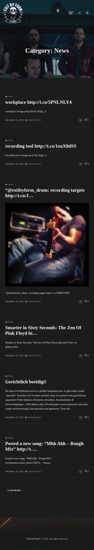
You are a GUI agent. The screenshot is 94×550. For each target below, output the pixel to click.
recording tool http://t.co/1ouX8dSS (40, 146)
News (10, 96)
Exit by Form (34, 120)
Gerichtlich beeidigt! (25, 381)
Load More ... (15, 490)
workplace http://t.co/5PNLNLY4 (38, 102)
